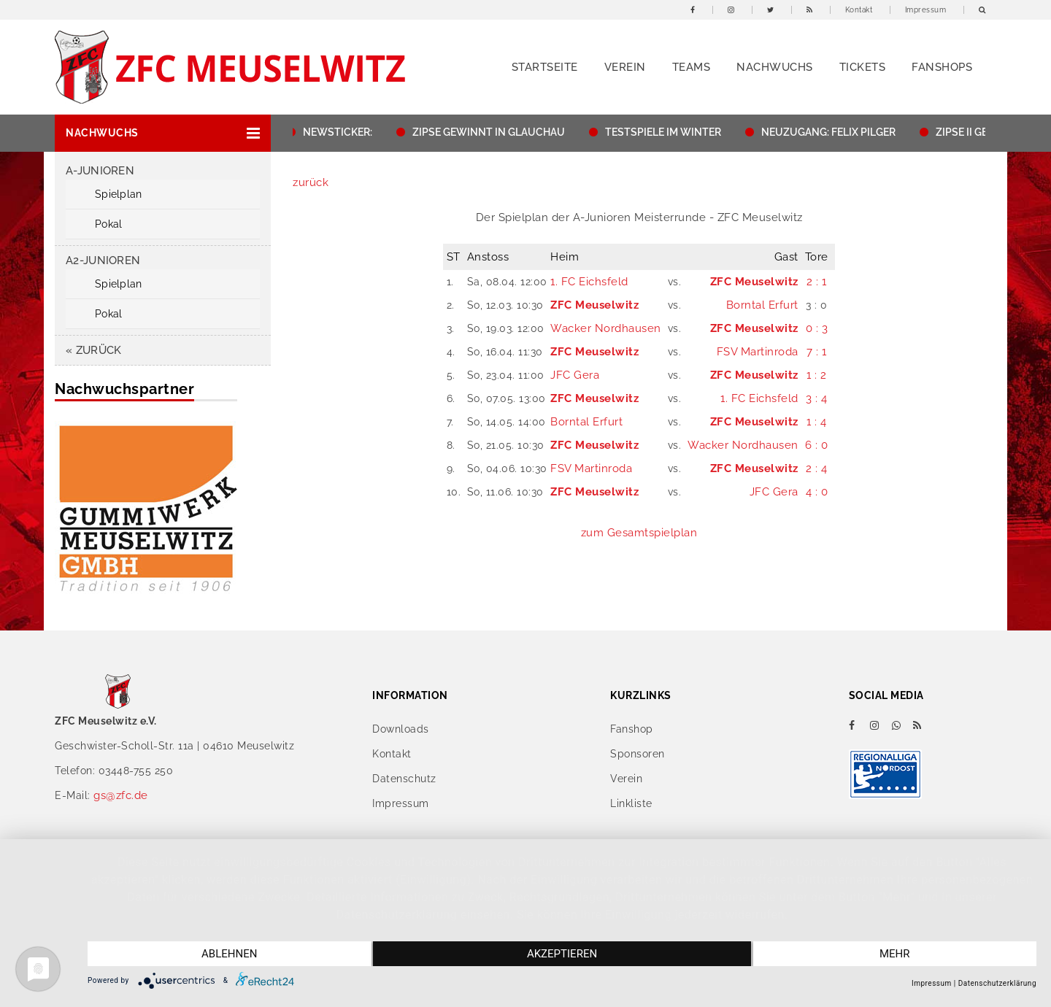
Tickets (862, 67)
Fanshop (631, 729)
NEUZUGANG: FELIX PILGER (836, 132)
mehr (894, 953)
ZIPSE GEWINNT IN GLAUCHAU (496, 132)
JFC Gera (574, 375)
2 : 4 (817, 468)
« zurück (93, 350)
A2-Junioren (103, 260)
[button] (163, 133)
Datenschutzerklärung (997, 983)
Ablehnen (229, 953)
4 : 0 (817, 491)
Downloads (400, 729)
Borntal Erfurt (762, 305)
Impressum (926, 10)
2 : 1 (816, 281)
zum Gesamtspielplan (639, 532)
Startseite (545, 67)
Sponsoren (637, 754)
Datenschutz (404, 778)
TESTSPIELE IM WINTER (670, 132)
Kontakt (859, 10)
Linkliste (631, 803)
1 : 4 (816, 421)
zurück (310, 182)
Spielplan (118, 194)
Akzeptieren (562, 953)
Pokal (108, 224)
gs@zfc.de (120, 795)
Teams (691, 67)
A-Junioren (100, 170)
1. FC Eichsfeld (589, 281)
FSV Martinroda (757, 351)
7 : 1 (816, 351)
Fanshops (942, 67)
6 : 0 (816, 445)
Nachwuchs (774, 67)
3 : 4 (817, 398)
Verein (625, 67)
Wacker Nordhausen (605, 328)
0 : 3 (817, 328)
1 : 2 (816, 375)
